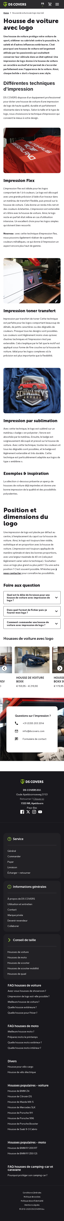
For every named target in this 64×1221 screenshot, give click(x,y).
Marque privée (15, 915)
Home (6, 13)
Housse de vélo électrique (22, 1072)
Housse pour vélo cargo (20, 1066)
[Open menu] (57, 4)
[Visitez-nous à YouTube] (40, 812)
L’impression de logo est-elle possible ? (28, 996)
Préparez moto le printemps (23, 1036)
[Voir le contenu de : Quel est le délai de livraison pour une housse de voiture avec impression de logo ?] (32, 597)
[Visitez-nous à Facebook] (22, 812)
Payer (11, 861)
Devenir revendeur (17, 920)
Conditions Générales (32, 1192)
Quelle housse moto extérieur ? (25, 1042)
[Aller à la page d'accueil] (32, 781)
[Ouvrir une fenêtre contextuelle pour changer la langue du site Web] (42, 4)
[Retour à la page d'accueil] (14, 4)
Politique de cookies (32, 1197)
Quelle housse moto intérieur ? (24, 1047)
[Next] (59, 668)
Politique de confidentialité (32, 1201)
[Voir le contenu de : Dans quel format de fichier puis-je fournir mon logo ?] (32, 611)
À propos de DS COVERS (21, 898)
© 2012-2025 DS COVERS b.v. (32, 1209)
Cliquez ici (38, 798)
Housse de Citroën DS (20, 1096)
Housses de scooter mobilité (23, 968)
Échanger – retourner (19, 872)
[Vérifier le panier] (49, 4)
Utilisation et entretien (20, 904)
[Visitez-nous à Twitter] (28, 812)
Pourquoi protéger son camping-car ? (27, 1175)
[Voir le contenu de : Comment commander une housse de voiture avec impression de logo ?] (32, 623)
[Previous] (4, 668)
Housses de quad (17, 973)
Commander (14, 856)
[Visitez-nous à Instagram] (34, 812)
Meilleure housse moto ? (21, 1031)
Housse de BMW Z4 (18, 1090)
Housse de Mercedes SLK (21, 1107)
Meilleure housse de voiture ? (23, 1001)
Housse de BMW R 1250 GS (22, 1153)
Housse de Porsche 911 (20, 1112)
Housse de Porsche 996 (21, 1118)
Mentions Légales (31, 1205)
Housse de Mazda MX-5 (21, 1101)
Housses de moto (17, 957)
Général (12, 850)
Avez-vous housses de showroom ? (27, 990)
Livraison (12, 867)
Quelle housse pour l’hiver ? (22, 1012)
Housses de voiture (18, 951)
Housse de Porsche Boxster (23, 1123)
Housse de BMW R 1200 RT (22, 1147)
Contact (12, 909)
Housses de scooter (19, 962)
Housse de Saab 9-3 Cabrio (22, 1129)
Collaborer (13, 925)
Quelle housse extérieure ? (22, 1007)
